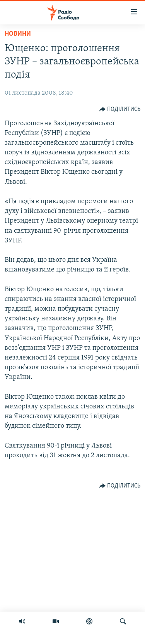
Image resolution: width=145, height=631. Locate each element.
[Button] (120, 109)
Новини (18, 34)
